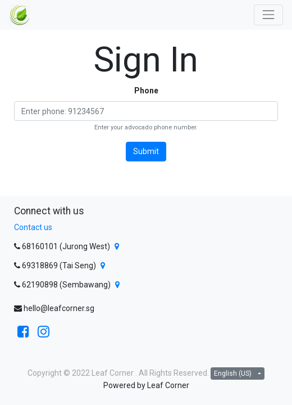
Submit (146, 151)
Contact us (33, 227)
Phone (146, 90)
